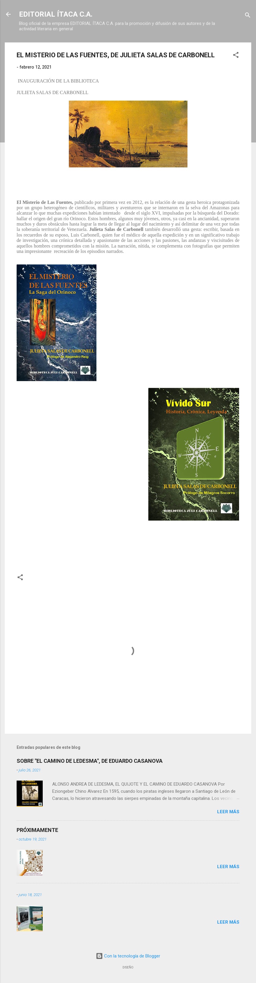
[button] (235, 56)
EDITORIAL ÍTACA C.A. (56, 14)
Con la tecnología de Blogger (128, 956)
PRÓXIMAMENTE (37, 830)
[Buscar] (247, 16)
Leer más (228, 811)
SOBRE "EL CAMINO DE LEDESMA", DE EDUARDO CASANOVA (90, 761)
